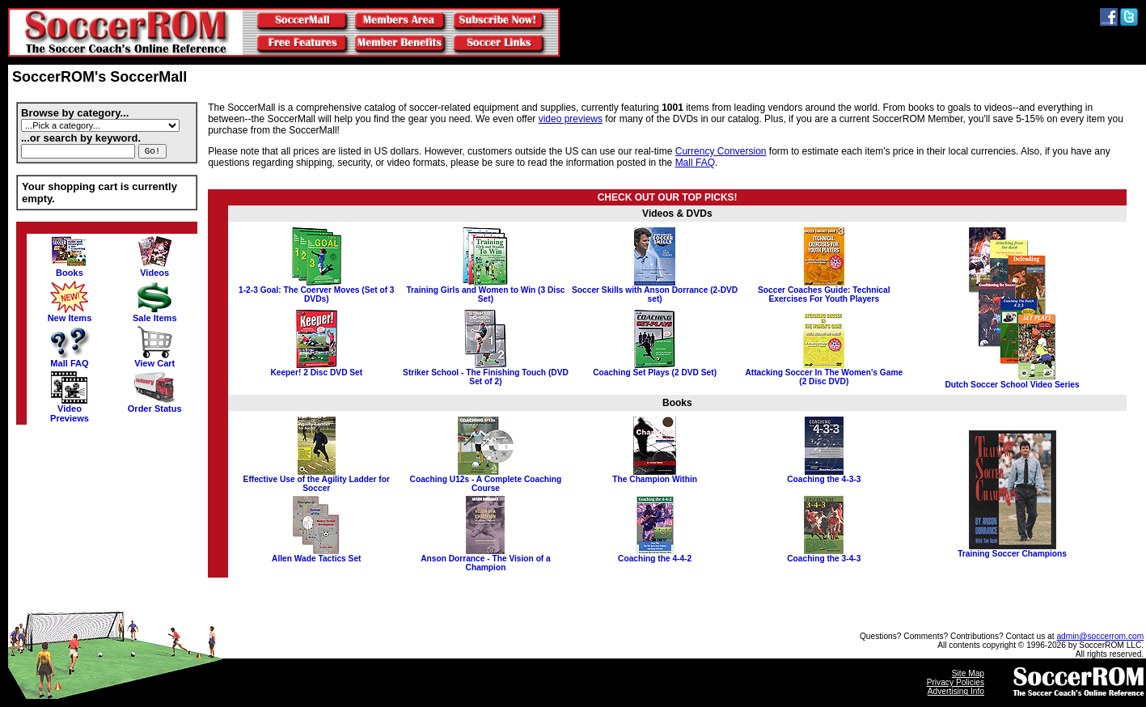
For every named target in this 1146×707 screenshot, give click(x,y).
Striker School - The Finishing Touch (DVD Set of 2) (486, 373)
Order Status (155, 404)
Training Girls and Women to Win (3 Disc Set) (485, 290)
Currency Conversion (721, 151)
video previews (571, 119)
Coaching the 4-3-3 (824, 476)
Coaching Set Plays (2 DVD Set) (655, 369)
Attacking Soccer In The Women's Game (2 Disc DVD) (824, 373)
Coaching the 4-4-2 (654, 555)
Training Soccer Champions (1012, 550)
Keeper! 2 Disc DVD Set (316, 369)
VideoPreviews (69, 409)
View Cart (154, 359)
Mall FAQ (69, 359)
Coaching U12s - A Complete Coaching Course (486, 480)
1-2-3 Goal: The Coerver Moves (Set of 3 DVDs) (316, 290)
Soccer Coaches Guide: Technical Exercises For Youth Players (824, 290)
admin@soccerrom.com (1100, 636)
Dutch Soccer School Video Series (1012, 381)
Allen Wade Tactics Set (316, 555)
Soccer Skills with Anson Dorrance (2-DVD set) (655, 290)
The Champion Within (654, 476)
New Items (70, 314)
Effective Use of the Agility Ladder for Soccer (316, 480)
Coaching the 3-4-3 (824, 555)
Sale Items (155, 314)
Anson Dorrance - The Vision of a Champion (486, 559)
